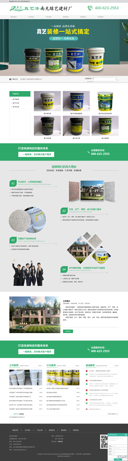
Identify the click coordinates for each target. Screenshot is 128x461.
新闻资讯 (66, 17)
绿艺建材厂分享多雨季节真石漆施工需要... (21, 392)
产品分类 (48, 17)
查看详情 (68, 331)
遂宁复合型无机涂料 (105, 113)
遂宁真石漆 (16, 107)
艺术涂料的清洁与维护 (95, 400)
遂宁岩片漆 (76, 138)
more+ (40, 365)
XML (19, 1)
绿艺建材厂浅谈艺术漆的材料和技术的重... (21, 409)
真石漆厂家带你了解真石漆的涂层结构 (57, 388)
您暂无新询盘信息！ (26, 1)
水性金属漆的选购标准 (95, 381)
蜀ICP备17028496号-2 (64, 456)
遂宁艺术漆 (16, 103)
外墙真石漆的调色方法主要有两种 (98, 391)
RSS (16, 1)
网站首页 (14, 17)
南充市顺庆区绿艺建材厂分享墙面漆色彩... (21, 388)
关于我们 (31, 17)
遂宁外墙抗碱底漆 (76, 113)
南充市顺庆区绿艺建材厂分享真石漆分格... (21, 400)
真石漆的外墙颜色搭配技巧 (54, 396)
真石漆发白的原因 (52, 392)
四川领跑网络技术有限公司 (17, 417)
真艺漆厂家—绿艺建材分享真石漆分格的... (21, 405)
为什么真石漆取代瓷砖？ (54, 409)
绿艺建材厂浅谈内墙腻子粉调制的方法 (20, 396)
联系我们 (101, 17)
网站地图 (11, 1)
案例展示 (83, 17)
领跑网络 (60, 441)
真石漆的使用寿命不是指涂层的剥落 (57, 405)
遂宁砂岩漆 (47, 138)
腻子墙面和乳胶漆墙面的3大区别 (56, 400)
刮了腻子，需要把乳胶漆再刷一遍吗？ (100, 371)
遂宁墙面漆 (16, 99)
